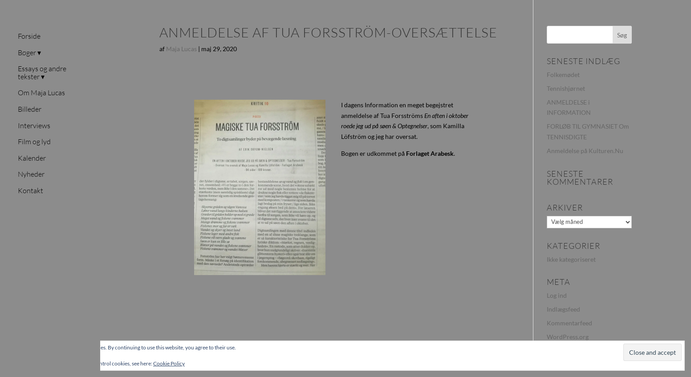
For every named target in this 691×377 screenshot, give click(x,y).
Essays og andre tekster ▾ (42, 73)
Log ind (557, 295)
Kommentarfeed (569, 323)
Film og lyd (34, 142)
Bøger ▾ (29, 53)
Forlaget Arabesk (430, 153)
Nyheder (31, 174)
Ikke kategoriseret (571, 259)
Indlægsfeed (563, 309)
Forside (29, 36)
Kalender (32, 158)
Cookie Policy (169, 363)
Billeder (29, 109)
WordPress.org (568, 337)
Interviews (34, 126)
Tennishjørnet (566, 88)
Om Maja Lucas (41, 93)
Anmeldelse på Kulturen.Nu (585, 150)
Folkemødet (563, 74)
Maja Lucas (181, 49)
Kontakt (30, 191)
